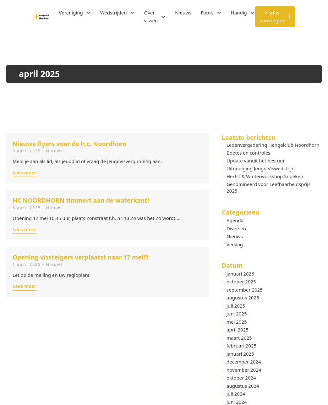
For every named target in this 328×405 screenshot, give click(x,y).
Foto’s (207, 12)
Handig (239, 12)
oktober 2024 (241, 378)
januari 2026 (240, 274)
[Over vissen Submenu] (163, 16)
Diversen (234, 228)
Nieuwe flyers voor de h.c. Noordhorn (70, 144)
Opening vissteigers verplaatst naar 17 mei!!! (81, 257)
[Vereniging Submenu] (88, 12)
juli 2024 (236, 394)
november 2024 (244, 370)
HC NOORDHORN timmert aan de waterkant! (81, 200)
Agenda (232, 220)
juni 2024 (237, 402)
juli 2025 (236, 306)
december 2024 (244, 361)
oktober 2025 (241, 281)
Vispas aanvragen (275, 16)
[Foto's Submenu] (219, 12)
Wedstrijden (113, 12)
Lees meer (24, 172)
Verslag (232, 244)
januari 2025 (240, 354)
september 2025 (245, 290)
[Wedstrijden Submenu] (132, 12)
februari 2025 (241, 345)
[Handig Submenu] (252, 12)
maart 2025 (239, 338)
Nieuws (183, 12)
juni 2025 (237, 313)
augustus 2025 (243, 297)
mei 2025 (237, 322)
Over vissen (151, 16)
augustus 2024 (243, 386)
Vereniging (71, 12)
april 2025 (238, 329)
